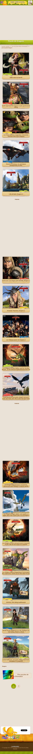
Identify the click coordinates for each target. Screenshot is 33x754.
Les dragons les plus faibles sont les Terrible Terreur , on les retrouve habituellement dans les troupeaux (16, 369)
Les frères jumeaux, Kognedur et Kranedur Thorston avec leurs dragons (16, 135)
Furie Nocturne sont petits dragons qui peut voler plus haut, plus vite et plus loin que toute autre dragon (15, 399)
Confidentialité (15, 746)
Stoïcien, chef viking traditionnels (16, 602)
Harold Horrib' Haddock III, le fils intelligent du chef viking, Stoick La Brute (16, 631)
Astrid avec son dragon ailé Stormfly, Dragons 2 (16, 280)
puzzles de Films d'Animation (19, 675)
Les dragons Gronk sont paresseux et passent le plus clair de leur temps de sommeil (15, 543)
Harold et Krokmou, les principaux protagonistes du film (16, 164)
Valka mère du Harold (16, 77)
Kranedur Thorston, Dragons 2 (16, 310)
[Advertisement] (16, 22)
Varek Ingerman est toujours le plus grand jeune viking (16, 106)
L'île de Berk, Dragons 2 (16, 194)
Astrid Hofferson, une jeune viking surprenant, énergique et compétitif (15, 660)
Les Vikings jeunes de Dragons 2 (15, 340)
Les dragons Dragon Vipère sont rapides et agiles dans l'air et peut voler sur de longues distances (16, 515)
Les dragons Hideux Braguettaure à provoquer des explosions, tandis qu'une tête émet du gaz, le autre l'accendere (16, 574)
